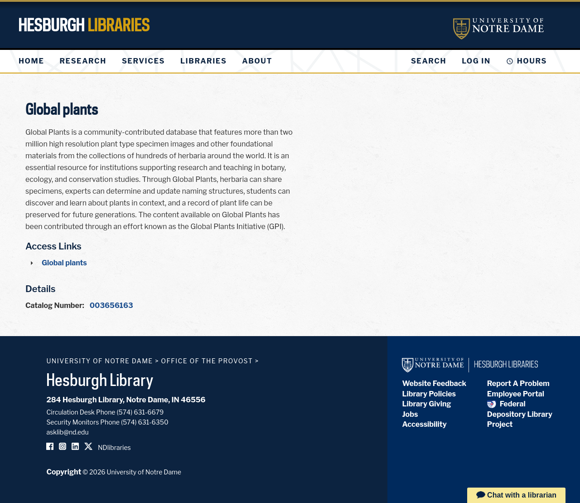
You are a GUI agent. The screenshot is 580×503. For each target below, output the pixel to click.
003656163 (111, 305)
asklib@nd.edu (67, 432)
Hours (532, 61)
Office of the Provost (207, 361)
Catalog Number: (54, 305)
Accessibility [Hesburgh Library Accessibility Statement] (424, 424)
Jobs (410, 414)
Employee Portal (515, 394)
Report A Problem (518, 383)
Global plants (64, 263)
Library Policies (429, 394)
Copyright (63, 472)
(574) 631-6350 (145, 422)
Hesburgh (84, 25)
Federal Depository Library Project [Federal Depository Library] (519, 414)
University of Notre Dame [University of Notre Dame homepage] (99, 361)
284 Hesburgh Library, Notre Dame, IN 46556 (125, 400)
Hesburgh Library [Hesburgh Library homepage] (100, 379)
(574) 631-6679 (140, 412)
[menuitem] (31, 61)
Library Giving (426, 404)
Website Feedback (434, 383)
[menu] (152, 61)
